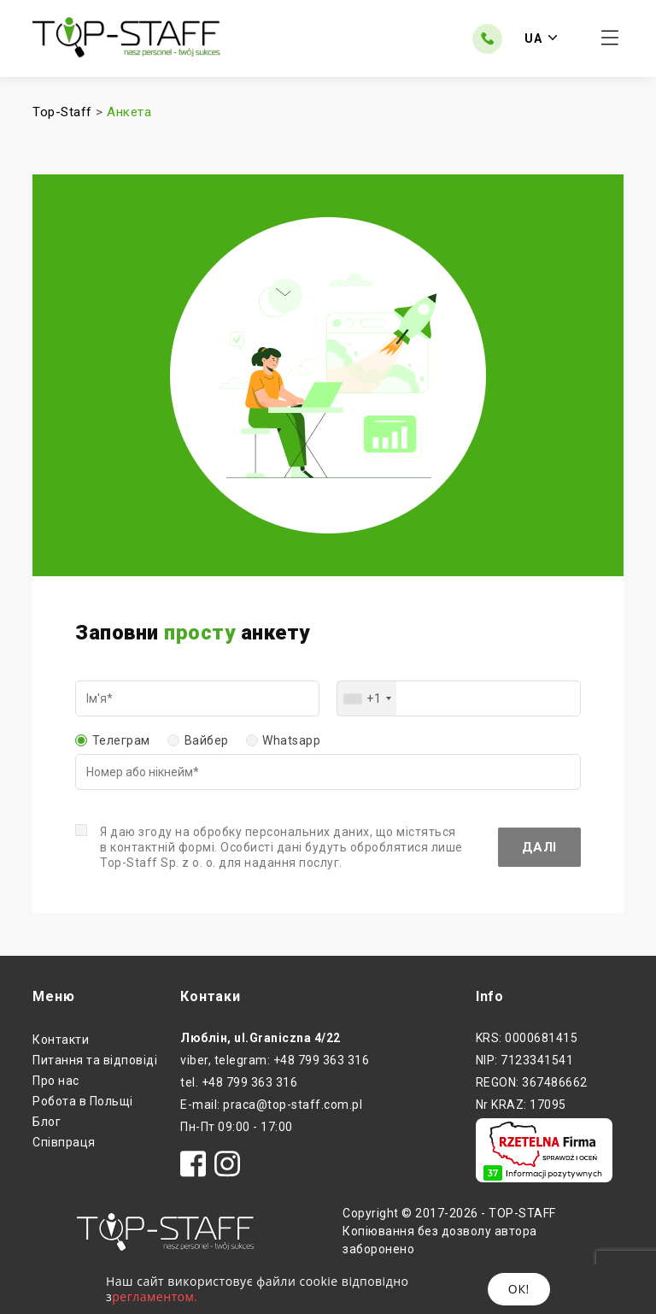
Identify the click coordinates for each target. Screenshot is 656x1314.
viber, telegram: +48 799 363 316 (274, 1060)
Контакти (60, 1039)
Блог (46, 1121)
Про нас (55, 1080)
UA (540, 38)
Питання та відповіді (94, 1060)
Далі (539, 847)
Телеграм (121, 740)
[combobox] (366, 698)
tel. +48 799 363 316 (238, 1082)
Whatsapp (291, 740)
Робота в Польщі (82, 1101)
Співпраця (64, 1142)
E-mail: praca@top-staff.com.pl (271, 1104)
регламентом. (154, 1296)
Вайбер (206, 740)
